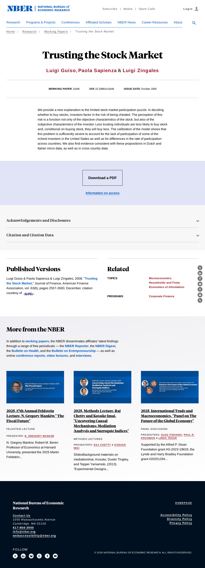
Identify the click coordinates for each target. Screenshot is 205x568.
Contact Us (22, 515)
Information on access (103, 193)
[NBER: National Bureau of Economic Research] (41, 10)
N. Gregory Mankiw (39, 436)
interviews (83, 355)
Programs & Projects (40, 22)
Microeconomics (160, 278)
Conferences (70, 22)
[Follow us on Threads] (39, 556)
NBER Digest (105, 346)
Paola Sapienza (97, 70)
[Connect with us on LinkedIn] (23, 556)
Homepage (183, 503)
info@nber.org (24, 531)
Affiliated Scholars (99, 22)
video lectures (57, 355)
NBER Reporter (76, 346)
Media (128, 8)
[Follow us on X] (15, 556)
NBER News (127, 22)
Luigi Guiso (61, 70)
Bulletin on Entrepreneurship (74, 350)
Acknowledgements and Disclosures (38, 220)
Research (13, 22)
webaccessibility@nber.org (34, 535)
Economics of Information (166, 287)
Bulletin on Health (25, 350)
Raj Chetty (102, 444)
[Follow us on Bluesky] (31, 556)
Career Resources (155, 22)
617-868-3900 (23, 527)
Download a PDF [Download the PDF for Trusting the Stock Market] (102, 178)
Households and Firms (164, 282)
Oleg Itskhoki (171, 434)
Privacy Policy (181, 523)
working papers (37, 341)
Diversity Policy (179, 519)
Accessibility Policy (176, 515)
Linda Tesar (168, 438)
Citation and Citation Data (30, 235)
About (178, 22)
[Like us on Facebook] (47, 556)
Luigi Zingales (141, 70)
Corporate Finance (161, 296)
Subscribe (109, 8)
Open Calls (147, 8)
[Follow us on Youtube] (55, 556)
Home (10, 31)
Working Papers (56, 31)
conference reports (30, 355)
